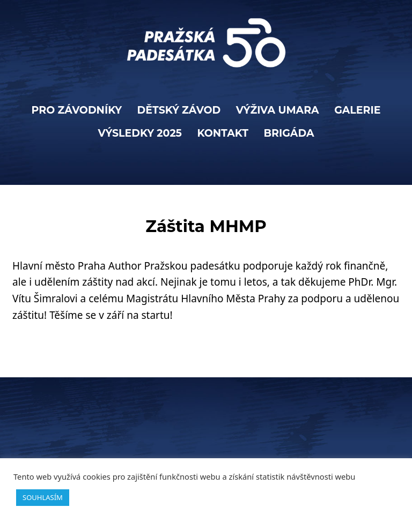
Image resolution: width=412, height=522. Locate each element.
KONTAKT (222, 133)
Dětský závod (179, 110)
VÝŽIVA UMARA (277, 110)
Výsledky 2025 (140, 133)
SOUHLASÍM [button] (43, 497)
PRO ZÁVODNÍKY (76, 110)
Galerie (357, 110)
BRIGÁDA (288, 133)
